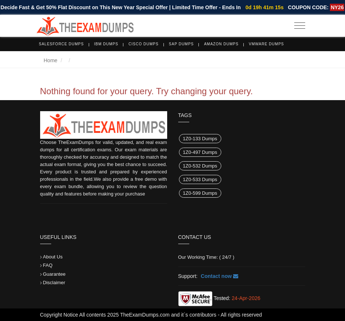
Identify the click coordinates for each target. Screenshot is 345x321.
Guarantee (54, 274)
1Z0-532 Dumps (200, 166)
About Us (53, 257)
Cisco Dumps (144, 44)
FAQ (48, 265)
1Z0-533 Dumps (200, 179)
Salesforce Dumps (61, 44)
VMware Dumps (266, 44)
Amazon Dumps (221, 44)
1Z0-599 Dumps (200, 193)
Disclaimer (54, 282)
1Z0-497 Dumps (200, 152)
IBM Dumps (106, 44)
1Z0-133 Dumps (200, 138)
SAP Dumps (181, 44)
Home (50, 60)
